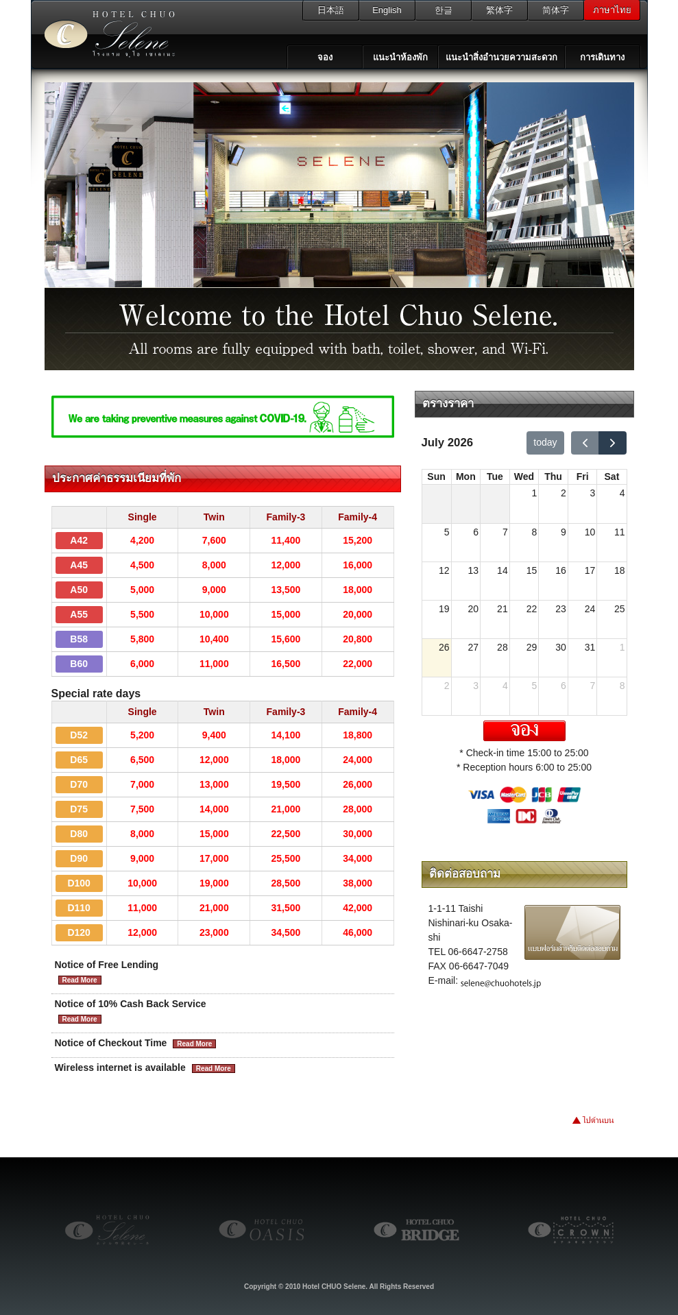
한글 (443, 10)
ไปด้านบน (606, 1123)
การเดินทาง (602, 57)
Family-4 (357, 516)
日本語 (330, 10)
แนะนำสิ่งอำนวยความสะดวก (501, 57)
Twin (214, 516)
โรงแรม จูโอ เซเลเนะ (106, 34)
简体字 (555, 10)
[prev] (585, 443)
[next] (612, 443)
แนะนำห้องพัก (400, 57)
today (545, 442)
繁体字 (499, 10)
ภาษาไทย (612, 10)
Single (142, 516)
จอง (324, 57)
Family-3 (286, 516)
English (387, 10)
